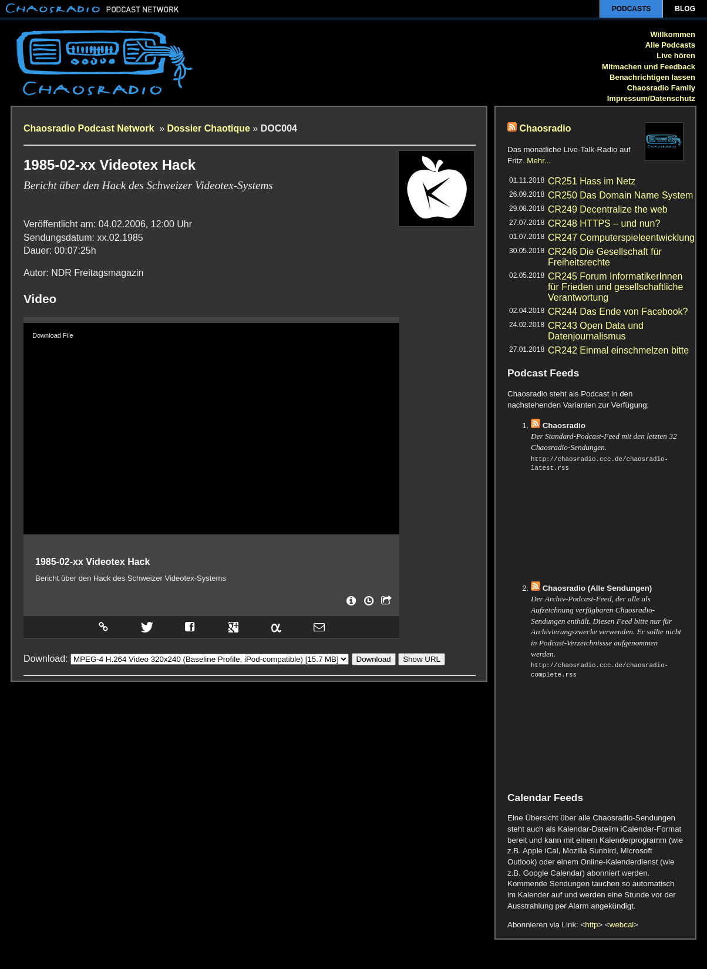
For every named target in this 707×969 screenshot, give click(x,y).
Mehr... (539, 160)
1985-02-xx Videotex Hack (92, 562)
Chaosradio (545, 128)
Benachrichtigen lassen (652, 77)
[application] (211, 428)
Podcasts (631, 9)
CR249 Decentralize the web (608, 209)
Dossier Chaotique (208, 128)
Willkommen (673, 34)
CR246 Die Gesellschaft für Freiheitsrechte (605, 257)
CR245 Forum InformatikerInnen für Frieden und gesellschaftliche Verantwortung (615, 286)
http (591, 924)
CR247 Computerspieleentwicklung (621, 238)
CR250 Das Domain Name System (620, 195)
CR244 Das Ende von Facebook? (618, 312)
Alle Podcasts (670, 45)
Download (373, 655)
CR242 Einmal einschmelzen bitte (618, 350)
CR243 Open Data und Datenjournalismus (596, 331)
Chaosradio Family (661, 87)
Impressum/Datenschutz (651, 98)
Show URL (421, 655)
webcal (622, 924)
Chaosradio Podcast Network (90, 128)
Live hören (675, 55)
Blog (685, 9)
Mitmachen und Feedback (648, 66)
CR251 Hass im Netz (591, 181)
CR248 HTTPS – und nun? (604, 223)
